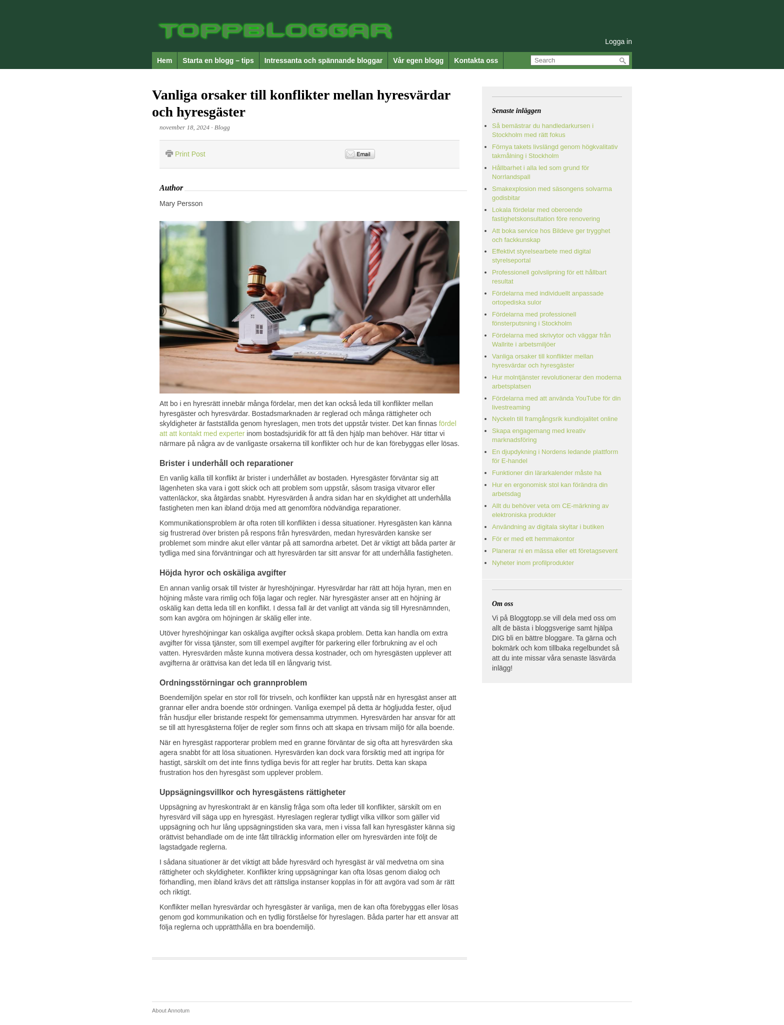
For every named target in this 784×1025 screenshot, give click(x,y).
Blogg (222, 127)
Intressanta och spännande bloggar (323, 60)
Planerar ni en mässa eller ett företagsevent (555, 550)
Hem (164, 60)
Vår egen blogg (418, 60)
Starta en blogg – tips (218, 60)
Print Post (190, 154)
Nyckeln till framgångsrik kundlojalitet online (555, 418)
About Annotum (171, 1011)
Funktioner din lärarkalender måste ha (547, 472)
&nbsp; (431, 154)
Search (623, 61)
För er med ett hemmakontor (533, 538)
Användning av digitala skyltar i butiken (548, 526)
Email (360, 154)
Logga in (618, 42)
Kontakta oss (476, 60)
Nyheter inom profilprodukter (533, 562)
